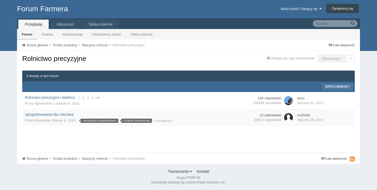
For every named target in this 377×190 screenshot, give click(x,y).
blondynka (42, 120)
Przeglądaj (33, 24)
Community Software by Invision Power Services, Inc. (188, 182)
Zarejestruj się (342, 8)
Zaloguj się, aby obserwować (293, 58)
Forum (27, 34)
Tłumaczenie (180, 171)
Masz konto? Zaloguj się (301, 9)
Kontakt (203, 171)
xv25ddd (303, 115)
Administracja (72, 34)
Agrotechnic (43, 103)
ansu (300, 98)
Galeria (47, 34)
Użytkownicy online (106, 34)
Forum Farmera (42, 9)
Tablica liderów (141, 34)
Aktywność (65, 24)
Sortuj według (337, 86)
